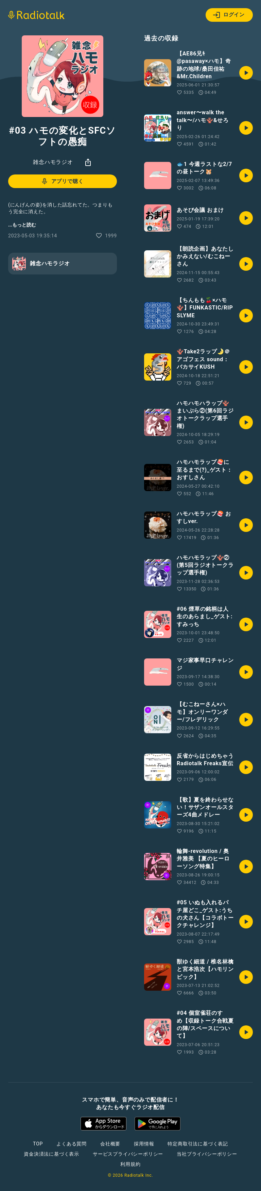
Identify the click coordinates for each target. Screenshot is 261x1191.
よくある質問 (71, 1143)
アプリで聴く (62, 181)
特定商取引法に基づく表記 (198, 1143)
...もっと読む (22, 225)
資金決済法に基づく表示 (51, 1154)
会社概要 (110, 1143)
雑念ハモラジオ (53, 162)
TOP (38, 1143)
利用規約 (130, 1164)
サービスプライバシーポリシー (128, 1154)
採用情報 (144, 1143)
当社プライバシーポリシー (207, 1154)
